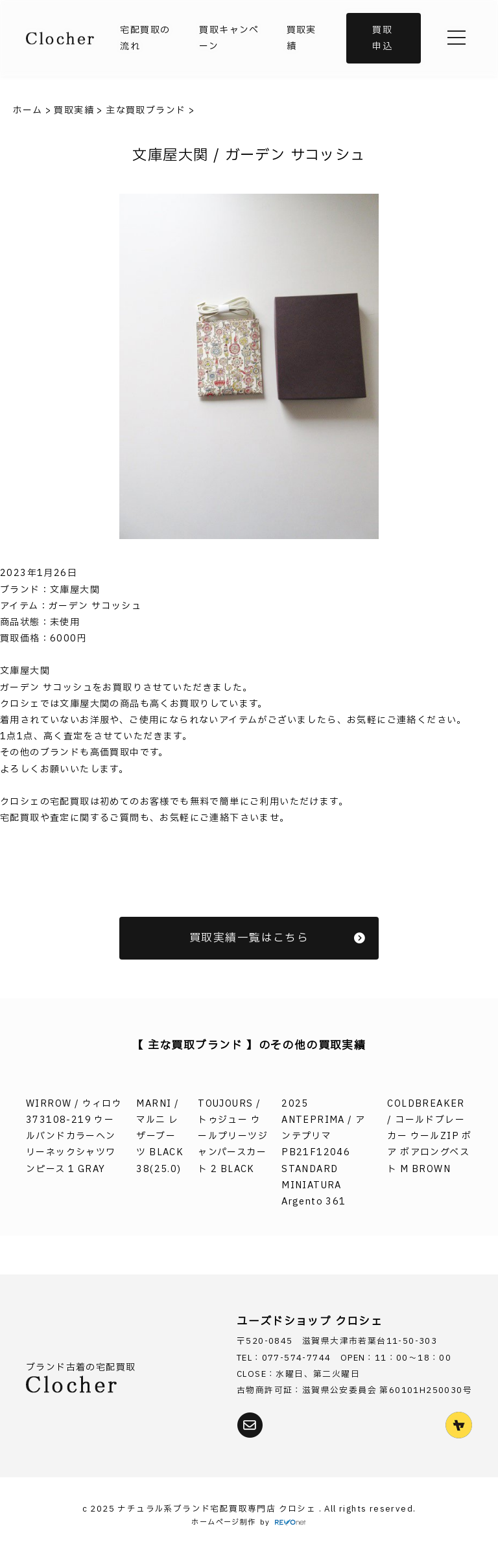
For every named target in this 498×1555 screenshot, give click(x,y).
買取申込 (382, 38)
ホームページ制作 (223, 1522)
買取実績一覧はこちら (277, 938)
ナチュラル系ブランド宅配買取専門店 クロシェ (217, 1509)
